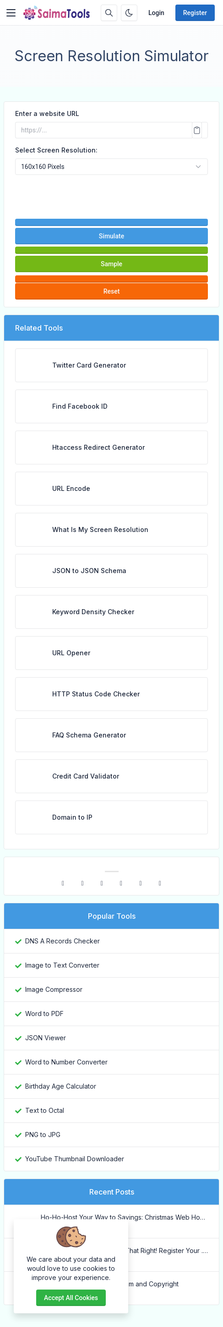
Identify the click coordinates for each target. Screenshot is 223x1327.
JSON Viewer (45, 1038)
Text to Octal (44, 1110)
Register (195, 12)
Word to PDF (44, 1013)
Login (156, 12)
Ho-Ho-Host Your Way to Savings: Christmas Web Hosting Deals (124, 1217)
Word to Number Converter (66, 1062)
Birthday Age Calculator (60, 1086)
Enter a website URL (47, 113)
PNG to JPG (42, 1134)
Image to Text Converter (62, 965)
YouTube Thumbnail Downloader (74, 1159)
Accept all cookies (71, 1297)
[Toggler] (11, 12)
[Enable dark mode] (129, 13)
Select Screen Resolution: (56, 150)
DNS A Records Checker (62, 941)
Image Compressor (53, 989)
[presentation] (111, 193)
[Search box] (109, 13)
